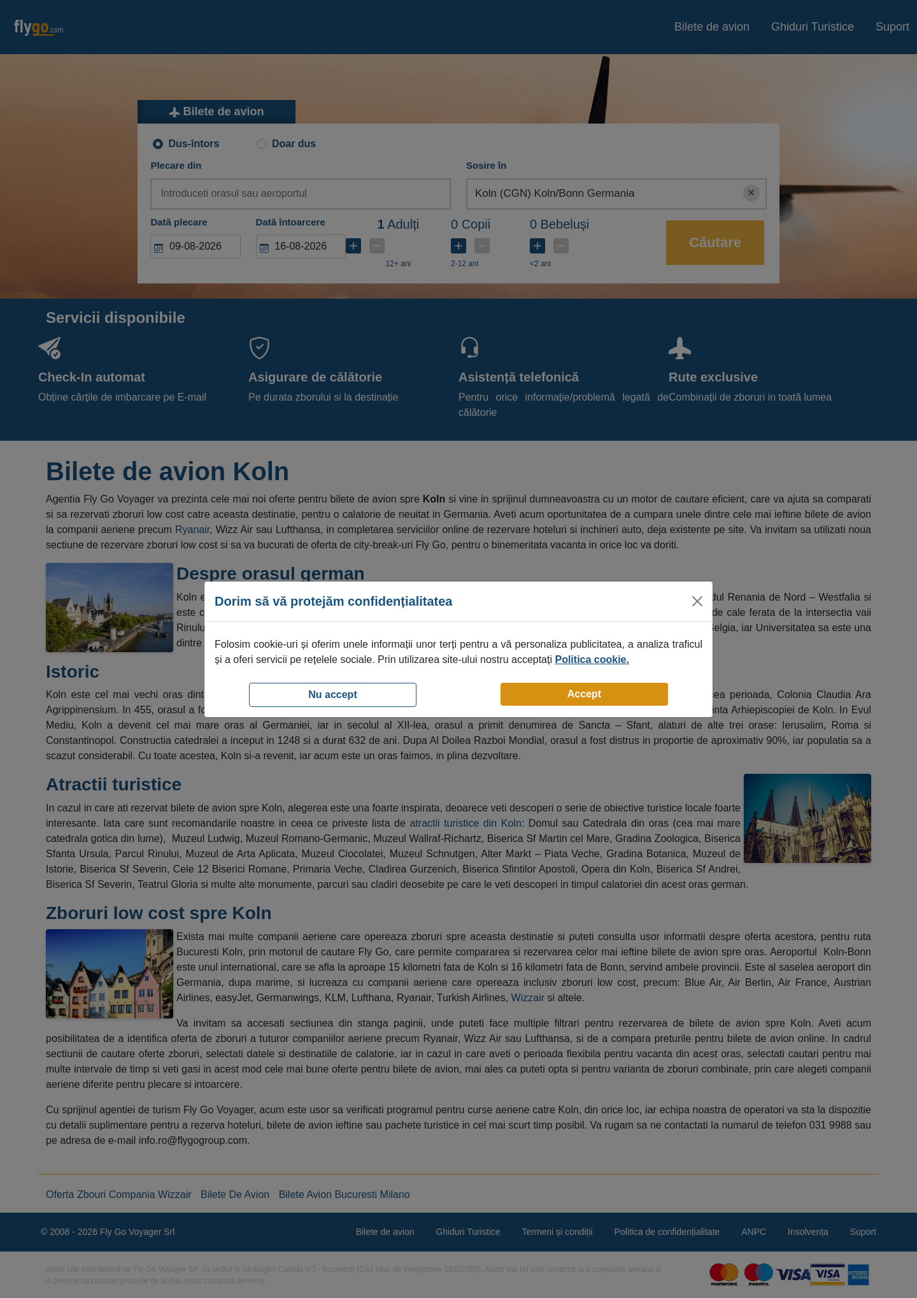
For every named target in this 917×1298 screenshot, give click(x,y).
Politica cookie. (592, 659)
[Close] (697, 601)
